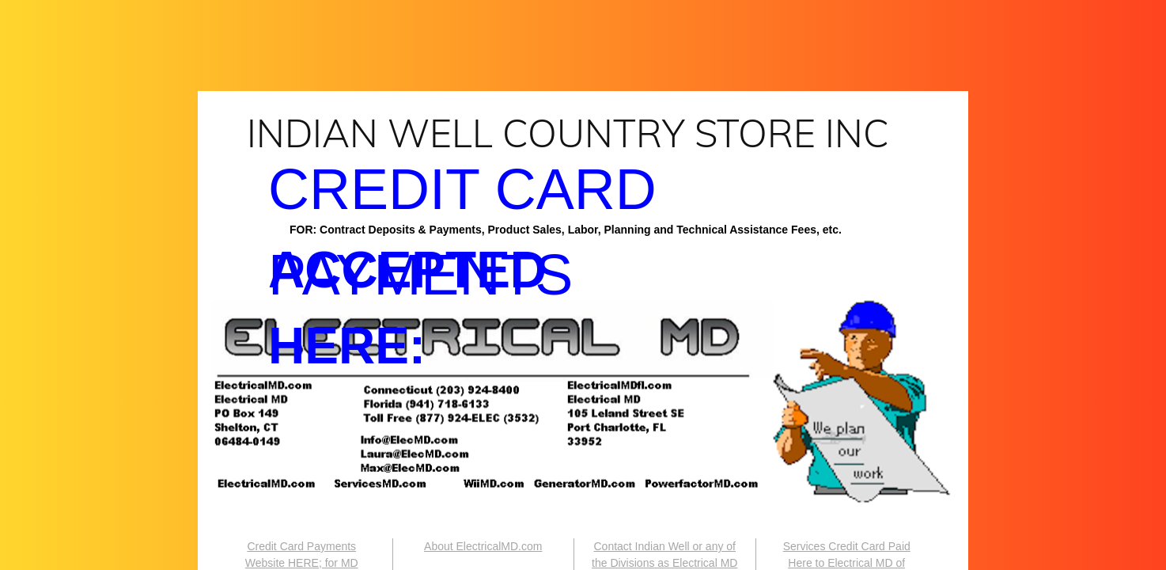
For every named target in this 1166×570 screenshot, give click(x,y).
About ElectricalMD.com (483, 546)
